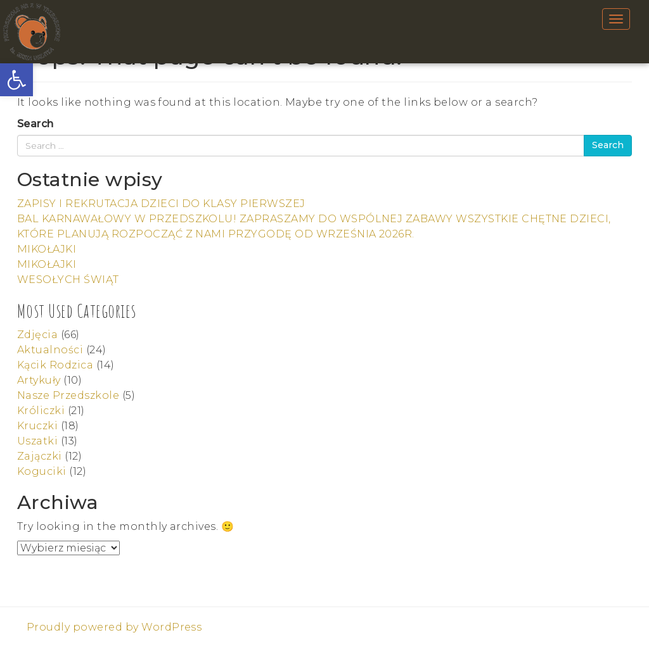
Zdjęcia (37, 335)
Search (35, 124)
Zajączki (39, 456)
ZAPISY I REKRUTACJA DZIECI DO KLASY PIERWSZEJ (161, 204)
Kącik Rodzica (55, 365)
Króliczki (41, 411)
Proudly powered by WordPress (114, 627)
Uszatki (37, 441)
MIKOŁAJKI (46, 249)
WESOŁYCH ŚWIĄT (68, 280)
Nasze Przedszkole (68, 395)
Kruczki (37, 426)
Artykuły (39, 380)
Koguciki (42, 471)
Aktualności (50, 350)
